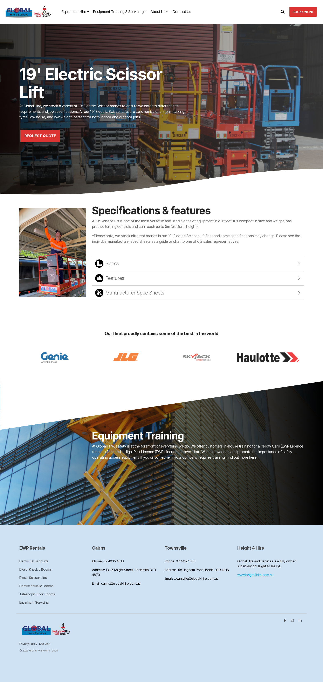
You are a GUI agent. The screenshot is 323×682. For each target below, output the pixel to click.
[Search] (282, 12)
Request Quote (40, 136)
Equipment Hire (75, 11)
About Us (159, 11)
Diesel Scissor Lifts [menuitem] (33, 578)
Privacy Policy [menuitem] (28, 643)
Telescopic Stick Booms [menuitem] (37, 594)
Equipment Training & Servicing (119, 11)
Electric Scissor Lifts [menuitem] (33, 561)
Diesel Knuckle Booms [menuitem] (35, 569)
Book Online (303, 12)
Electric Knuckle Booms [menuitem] (36, 586)
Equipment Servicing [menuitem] (34, 602)
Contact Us (181, 11)
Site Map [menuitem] (44, 643)
